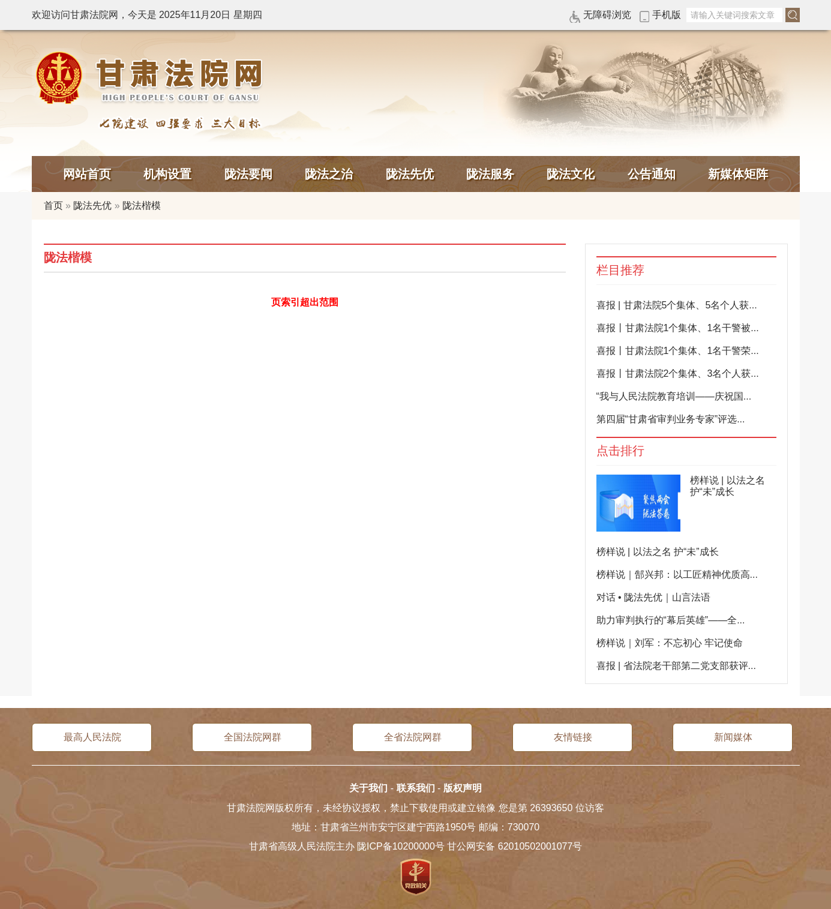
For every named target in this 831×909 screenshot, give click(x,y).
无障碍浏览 (607, 15)
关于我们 (368, 788)
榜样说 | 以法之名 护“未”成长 (657, 552)
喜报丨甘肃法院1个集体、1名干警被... (677, 328)
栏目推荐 (620, 270)
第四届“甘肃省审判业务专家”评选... (670, 419)
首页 (53, 205)
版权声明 (462, 788)
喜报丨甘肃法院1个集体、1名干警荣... (677, 351)
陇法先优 (410, 174)
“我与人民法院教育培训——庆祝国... (674, 396)
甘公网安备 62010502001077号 (514, 846)
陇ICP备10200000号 (401, 846)
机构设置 (167, 174)
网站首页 (87, 174)
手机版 (666, 15)
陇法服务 (490, 174)
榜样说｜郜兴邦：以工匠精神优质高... (677, 574)
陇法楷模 (141, 205)
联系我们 (416, 788)
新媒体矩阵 (738, 174)
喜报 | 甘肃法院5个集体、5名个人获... (676, 305)
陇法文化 (571, 174)
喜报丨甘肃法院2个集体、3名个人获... (677, 373)
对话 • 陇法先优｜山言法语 (653, 597)
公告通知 (652, 174)
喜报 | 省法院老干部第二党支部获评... (676, 666)
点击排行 (620, 451)
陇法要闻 (248, 174)
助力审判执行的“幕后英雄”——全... (670, 620)
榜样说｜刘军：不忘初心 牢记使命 (669, 643)
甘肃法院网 (152, 78)
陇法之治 (329, 174)
